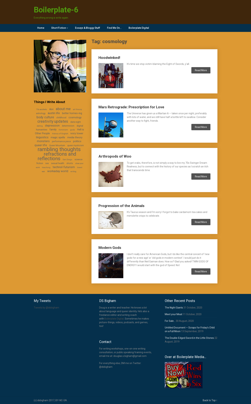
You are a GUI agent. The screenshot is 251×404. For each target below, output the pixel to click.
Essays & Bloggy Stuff (87, 27)
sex (47, 163)
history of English (60, 134)
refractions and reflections (57, 156)
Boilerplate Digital (139, 27)
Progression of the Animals (121, 206)
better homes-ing (72, 113)
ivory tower (76, 133)
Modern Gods (109, 248)
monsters (43, 141)
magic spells (58, 137)
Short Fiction (58, 27)
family (53, 129)
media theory (74, 137)
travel (79, 167)
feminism (63, 130)
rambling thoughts (59, 149)
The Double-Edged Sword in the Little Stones (189, 338)
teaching (46, 167)
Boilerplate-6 (56, 9)
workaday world (57, 171)
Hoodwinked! (109, 58)
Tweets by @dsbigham (46, 307)
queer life (40, 145)
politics (77, 141)
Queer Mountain (57, 145)
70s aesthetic (41, 109)
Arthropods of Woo (114, 156)
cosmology (75, 117)
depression (52, 125)
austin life (54, 113)
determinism (68, 126)
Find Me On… (114, 27)
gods (72, 130)
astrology (40, 113)
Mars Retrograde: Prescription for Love (131, 107)
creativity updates (52, 121)
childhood (61, 117)
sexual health (57, 163)
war (43, 171)
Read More (201, 70)
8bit (51, 109)
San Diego (67, 159)
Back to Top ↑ (210, 400)
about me (63, 109)
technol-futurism (64, 167)
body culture (45, 117)
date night (75, 121)
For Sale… (170, 321)
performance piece (61, 141)
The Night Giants (174, 307)
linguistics (42, 137)
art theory (77, 109)
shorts (69, 163)
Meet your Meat (173, 314)
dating (40, 126)
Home (40, 27)
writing (73, 171)
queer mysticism (75, 145)
